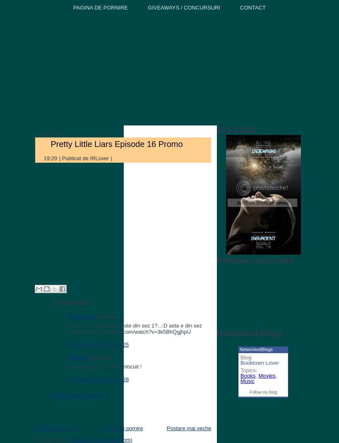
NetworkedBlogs (256, 349)
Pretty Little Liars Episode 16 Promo (117, 144)
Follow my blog (263, 392)
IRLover (78, 357)
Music (247, 381)
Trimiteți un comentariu (77, 395)
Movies (266, 376)
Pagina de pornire (122, 428)
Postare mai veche (189, 428)
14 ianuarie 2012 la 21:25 (98, 345)
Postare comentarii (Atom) (101, 440)
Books (247, 376)
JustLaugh (82, 316)
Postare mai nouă (56, 428)
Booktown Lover (259, 363)
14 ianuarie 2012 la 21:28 (98, 379)
